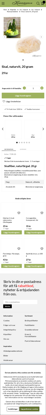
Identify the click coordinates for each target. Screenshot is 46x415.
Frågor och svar (9, 325)
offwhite (36, 182)
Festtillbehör (30, 325)
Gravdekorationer (31, 330)
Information (8, 149)
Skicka (7, 306)
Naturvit (29, 182)
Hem (5, 10)
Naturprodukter (12, 12)
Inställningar (13, 409)
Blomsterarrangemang (34, 187)
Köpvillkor (7, 334)
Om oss (6, 339)
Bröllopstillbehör (31, 321)
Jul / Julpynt (23, 10)
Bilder (5, 356)
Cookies (6, 321)
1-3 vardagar (35, 161)
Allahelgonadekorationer (12, 351)
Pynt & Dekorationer (33, 341)
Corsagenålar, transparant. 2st (32, 219)
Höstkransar (8, 360)
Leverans (23, 149)
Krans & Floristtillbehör (30, 335)
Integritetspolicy (9, 330)
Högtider (13, 10)
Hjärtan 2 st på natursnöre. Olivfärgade (8, 220)
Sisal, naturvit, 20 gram (29, 12)
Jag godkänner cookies (29, 409)
